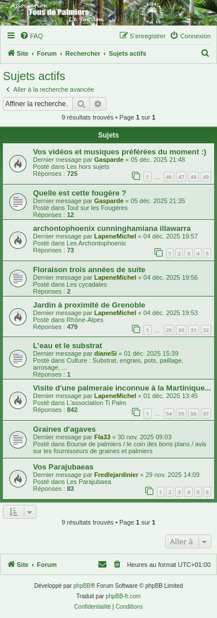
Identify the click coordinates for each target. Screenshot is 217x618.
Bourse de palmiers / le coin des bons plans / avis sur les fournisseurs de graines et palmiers (120, 447)
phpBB (82, 586)
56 (193, 413)
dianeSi (105, 353)
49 (206, 176)
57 (206, 413)
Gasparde (109, 159)
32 (206, 330)
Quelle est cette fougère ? (79, 193)
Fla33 (102, 436)
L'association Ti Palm (96, 402)
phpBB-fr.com (123, 596)
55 (181, 413)
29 (169, 330)
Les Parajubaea (89, 481)
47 (181, 176)
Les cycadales (87, 284)
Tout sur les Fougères (97, 207)
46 (169, 176)
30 (181, 330)
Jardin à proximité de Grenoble (89, 305)
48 (193, 176)
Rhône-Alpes (85, 319)
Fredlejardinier (116, 474)
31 (193, 330)
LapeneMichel (115, 236)
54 (169, 413)
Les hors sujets (88, 166)
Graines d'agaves (64, 429)
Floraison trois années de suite (89, 269)
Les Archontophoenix (96, 243)
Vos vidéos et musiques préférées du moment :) (119, 151)
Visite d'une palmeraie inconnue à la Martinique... (122, 388)
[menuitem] (31, 36)
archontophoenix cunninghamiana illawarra (112, 228)
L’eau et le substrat (67, 345)
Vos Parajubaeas (63, 466)
